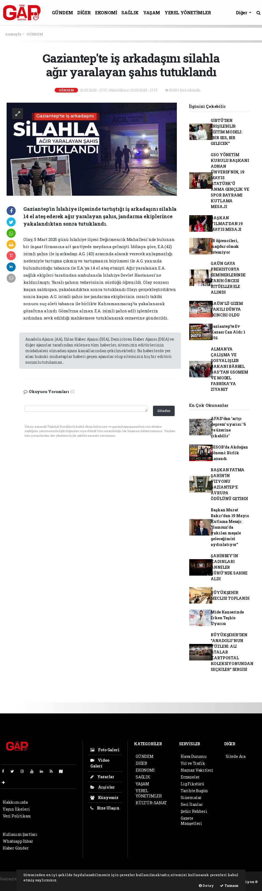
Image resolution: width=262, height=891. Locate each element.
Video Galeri (99, 763)
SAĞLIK (130, 12)
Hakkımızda (15, 802)
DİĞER (84, 12)
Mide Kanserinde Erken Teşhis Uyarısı (227, 617)
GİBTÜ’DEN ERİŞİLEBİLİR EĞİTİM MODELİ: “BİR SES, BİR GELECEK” (226, 132)
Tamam (229, 885)
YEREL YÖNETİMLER (188, 12)
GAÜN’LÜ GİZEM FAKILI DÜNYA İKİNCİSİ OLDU (227, 309)
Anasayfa (13, 34)
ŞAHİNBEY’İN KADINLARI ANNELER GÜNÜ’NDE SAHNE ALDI (229, 567)
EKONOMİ (106, 12)
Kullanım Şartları (20, 834)
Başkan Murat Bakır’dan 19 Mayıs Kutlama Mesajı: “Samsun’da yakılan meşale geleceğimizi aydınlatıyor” (230, 527)
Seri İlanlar (192, 804)
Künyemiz (104, 797)
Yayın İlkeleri (16, 809)
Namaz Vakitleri (197, 770)
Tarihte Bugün (194, 790)
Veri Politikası (17, 816)
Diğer (242, 12)
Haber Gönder (16, 848)
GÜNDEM (62, 12)
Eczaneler (190, 777)
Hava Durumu (194, 756)
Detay (206, 885)
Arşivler (102, 787)
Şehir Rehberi (194, 811)
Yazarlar (102, 776)
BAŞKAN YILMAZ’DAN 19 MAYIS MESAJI (227, 223)
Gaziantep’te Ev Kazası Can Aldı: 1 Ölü (228, 332)
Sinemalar (191, 797)
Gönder (163, 410)
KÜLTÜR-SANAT (151, 802)
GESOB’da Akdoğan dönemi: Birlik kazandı (229, 452)
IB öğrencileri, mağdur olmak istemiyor (225, 246)
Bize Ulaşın (104, 808)
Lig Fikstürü (192, 783)
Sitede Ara (236, 756)
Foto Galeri (104, 749)
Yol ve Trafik (193, 763)
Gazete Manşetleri (191, 821)
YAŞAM (151, 12)
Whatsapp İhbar (18, 841)
